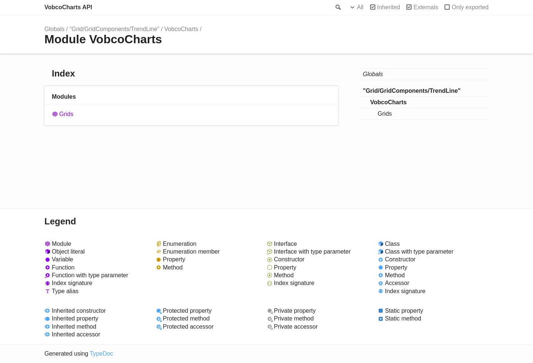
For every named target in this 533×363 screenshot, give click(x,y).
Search (337, 7)
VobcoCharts (181, 29)
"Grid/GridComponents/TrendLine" (115, 29)
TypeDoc (101, 353)
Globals (54, 29)
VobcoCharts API (68, 7)
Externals (425, 7)
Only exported (470, 7)
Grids (66, 114)
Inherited (388, 7)
